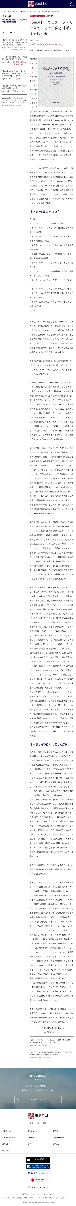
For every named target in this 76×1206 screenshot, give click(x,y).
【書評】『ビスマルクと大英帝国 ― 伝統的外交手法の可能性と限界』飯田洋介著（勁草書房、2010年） (52, 1054)
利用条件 (25, 1194)
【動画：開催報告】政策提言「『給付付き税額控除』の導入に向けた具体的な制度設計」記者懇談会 (14, 45)
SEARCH (5, 1150)
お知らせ (5, 1144)
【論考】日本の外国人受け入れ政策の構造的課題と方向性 (14, 88)
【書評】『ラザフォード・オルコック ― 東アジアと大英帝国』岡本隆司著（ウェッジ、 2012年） (52, 1042)
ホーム (4, 11)
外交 (32, 44)
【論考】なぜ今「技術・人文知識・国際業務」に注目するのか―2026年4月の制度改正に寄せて (14, 75)
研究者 (55, 1131)
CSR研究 (31, 1137)
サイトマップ (50, 1194)
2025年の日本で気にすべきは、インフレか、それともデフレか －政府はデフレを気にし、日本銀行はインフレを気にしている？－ (14, 101)
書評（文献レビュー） (37, 16)
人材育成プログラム (9, 1137)
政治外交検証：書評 (55, 44)
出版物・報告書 (58, 1137)
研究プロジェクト (34, 1131)
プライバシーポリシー (36, 1194)
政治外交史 (13, 11)
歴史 (38, 44)
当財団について (7, 1131)
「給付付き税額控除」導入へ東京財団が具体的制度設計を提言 (14, 60)
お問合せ (56, 1144)
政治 (44, 44)
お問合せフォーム (38, 1099)
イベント (31, 1144)
